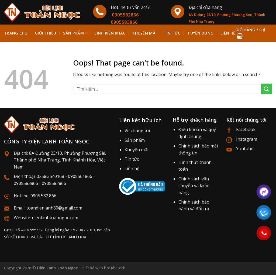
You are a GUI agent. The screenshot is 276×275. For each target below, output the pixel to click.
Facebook (246, 129)
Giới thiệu (45, 33)
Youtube (244, 149)
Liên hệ (132, 168)
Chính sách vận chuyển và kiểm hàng (193, 185)
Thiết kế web (91, 267)
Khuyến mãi (136, 150)
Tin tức (132, 159)
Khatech (118, 267)
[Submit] (266, 89)
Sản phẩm (75, 33)
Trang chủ (16, 33)
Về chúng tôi (137, 130)
